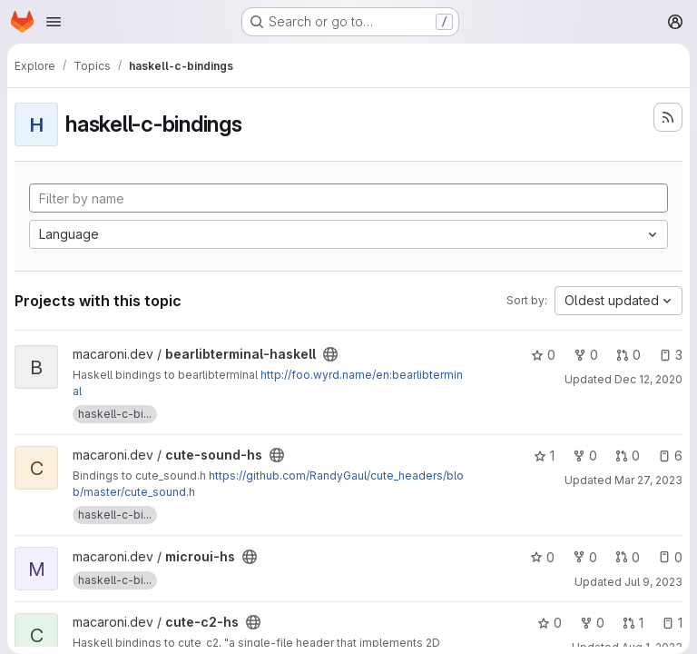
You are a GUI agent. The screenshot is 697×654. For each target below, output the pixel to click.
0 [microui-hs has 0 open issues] (670, 557)
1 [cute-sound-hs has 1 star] (544, 455)
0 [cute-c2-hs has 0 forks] (592, 622)
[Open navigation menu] (53, 21)
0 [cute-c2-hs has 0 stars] (549, 622)
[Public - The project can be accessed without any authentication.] (330, 354)
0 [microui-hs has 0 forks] (585, 557)
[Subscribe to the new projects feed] (667, 117)
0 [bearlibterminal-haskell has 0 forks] (586, 354)
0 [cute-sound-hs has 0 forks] (585, 455)
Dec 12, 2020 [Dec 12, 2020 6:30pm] (648, 379)
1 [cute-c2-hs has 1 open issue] (672, 622)
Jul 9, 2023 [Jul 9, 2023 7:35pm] (653, 582)
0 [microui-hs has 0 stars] (542, 557)
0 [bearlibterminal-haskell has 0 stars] (543, 354)
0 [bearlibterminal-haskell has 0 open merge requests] (628, 354)
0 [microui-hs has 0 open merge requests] (627, 557)
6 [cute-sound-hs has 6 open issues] (670, 455)
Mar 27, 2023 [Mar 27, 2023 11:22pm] (648, 480)
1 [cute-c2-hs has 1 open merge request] (633, 622)
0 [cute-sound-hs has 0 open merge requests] (627, 455)
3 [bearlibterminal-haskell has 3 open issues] (670, 354)
